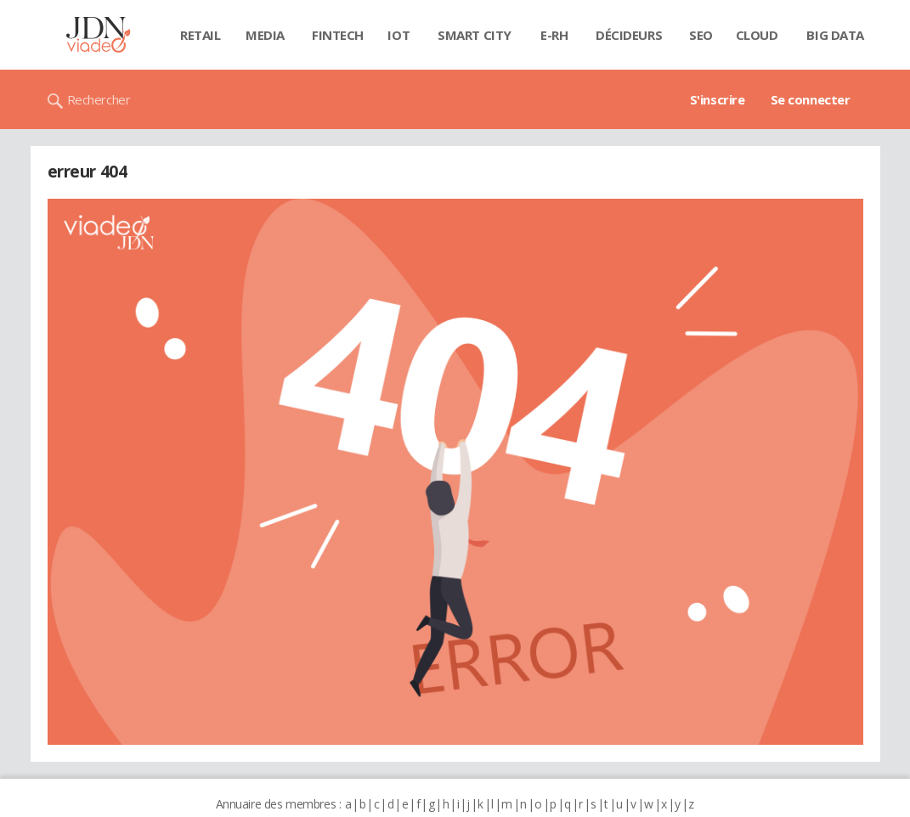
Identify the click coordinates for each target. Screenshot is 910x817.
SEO (701, 34)
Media (265, 34)
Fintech (338, 34)
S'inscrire (717, 99)
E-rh (554, 34)
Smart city (475, 34)
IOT (398, 34)
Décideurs (629, 34)
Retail (200, 34)
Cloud (757, 34)
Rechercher (99, 99)
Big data (835, 34)
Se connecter (811, 99)
